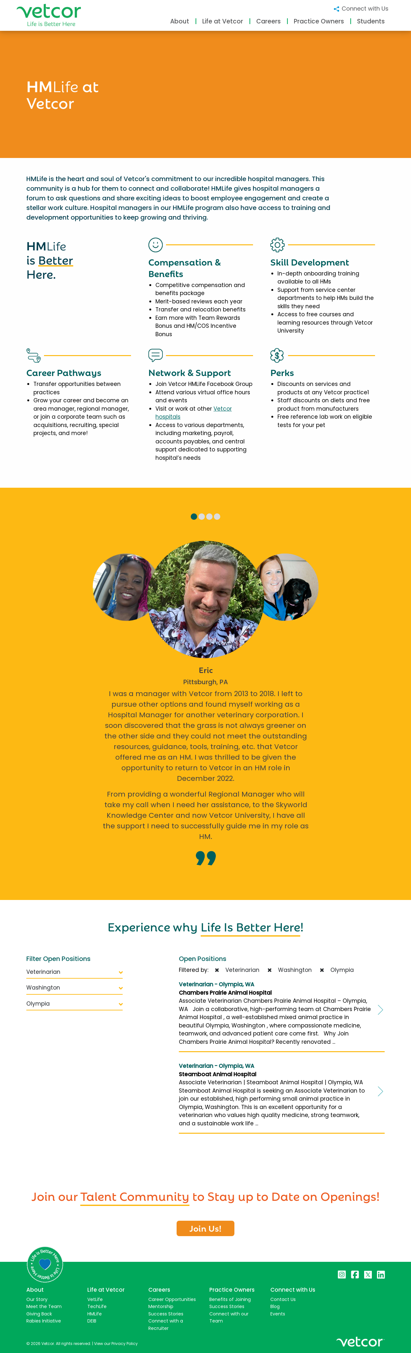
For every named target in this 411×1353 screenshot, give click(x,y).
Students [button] (371, 21)
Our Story (37, 1299)
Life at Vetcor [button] (222, 21)
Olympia (74, 1004)
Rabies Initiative (43, 1321)
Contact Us (283, 1299)
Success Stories (165, 1314)
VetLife (95, 1299)
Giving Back (39, 1314)
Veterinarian (74, 972)
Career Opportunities (172, 1299)
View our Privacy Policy (116, 1343)
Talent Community (134, 1195)
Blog (275, 1306)
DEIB (91, 1321)
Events (277, 1314)
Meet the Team (44, 1306)
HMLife (94, 1314)
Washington (74, 987)
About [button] (179, 21)
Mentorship (160, 1306)
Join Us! (205, 1228)
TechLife (97, 1306)
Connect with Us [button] (361, 8)
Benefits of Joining (230, 1299)
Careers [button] (268, 21)
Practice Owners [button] (319, 21)
